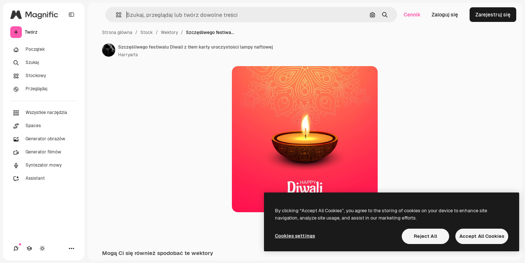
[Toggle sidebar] (71, 14)
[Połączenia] (16, 248)
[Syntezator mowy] (43, 165)
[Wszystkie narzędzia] (43, 113)
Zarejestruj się (492, 14)
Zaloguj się (445, 14)
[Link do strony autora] (108, 50)
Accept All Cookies (481, 236)
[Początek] (43, 50)
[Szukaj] (43, 63)
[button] (116, 15)
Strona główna (117, 32)
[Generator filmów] (43, 152)
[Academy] (29, 248)
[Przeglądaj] (43, 89)
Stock (146, 32)
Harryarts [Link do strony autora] (128, 55)
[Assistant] (43, 178)
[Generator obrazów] (43, 139)
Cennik (412, 14)
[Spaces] (43, 126)
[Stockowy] (43, 76)
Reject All (425, 236)
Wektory (169, 32)
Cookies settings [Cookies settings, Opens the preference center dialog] (295, 236)
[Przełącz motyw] (42, 248)
